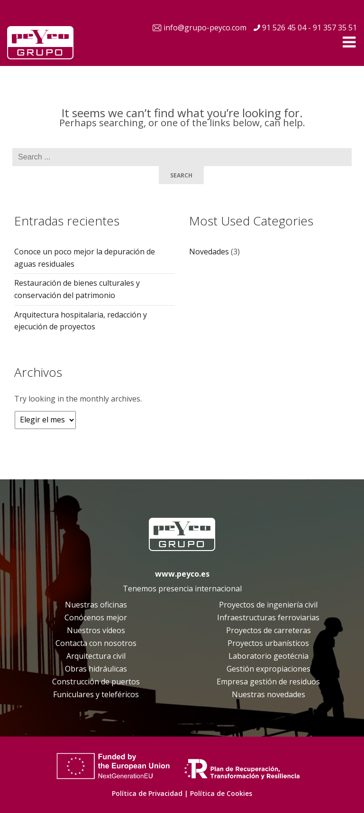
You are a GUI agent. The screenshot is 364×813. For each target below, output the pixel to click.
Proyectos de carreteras (268, 630)
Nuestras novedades (268, 694)
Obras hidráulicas (96, 668)
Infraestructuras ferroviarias (268, 617)
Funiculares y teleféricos (96, 694)
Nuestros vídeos (96, 630)
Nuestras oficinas (96, 604)
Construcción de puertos (96, 681)
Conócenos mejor (95, 617)
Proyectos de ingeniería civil (268, 604)
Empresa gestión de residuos (268, 681)
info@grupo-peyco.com (205, 27)
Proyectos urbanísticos (268, 643)
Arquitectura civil (96, 656)
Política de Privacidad (147, 793)
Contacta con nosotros (95, 643)
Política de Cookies (221, 793)
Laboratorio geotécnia (268, 656)
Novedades (209, 251)
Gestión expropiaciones (268, 668)
